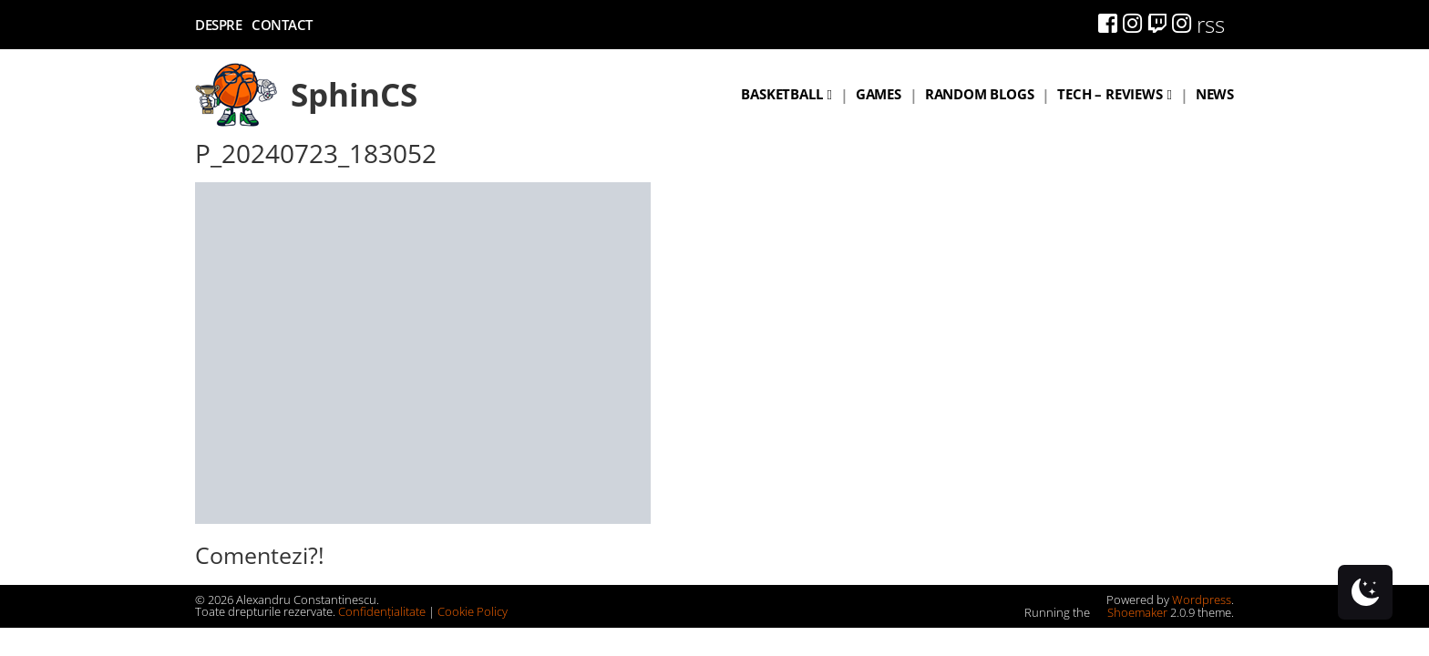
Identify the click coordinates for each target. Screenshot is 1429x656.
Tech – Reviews (1109, 94)
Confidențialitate (382, 611)
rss (1211, 24)
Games (878, 94)
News (1215, 94)
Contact (282, 24)
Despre (218, 24)
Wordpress (1201, 599)
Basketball (781, 94)
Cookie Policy (472, 611)
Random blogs (979, 94)
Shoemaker (1130, 612)
